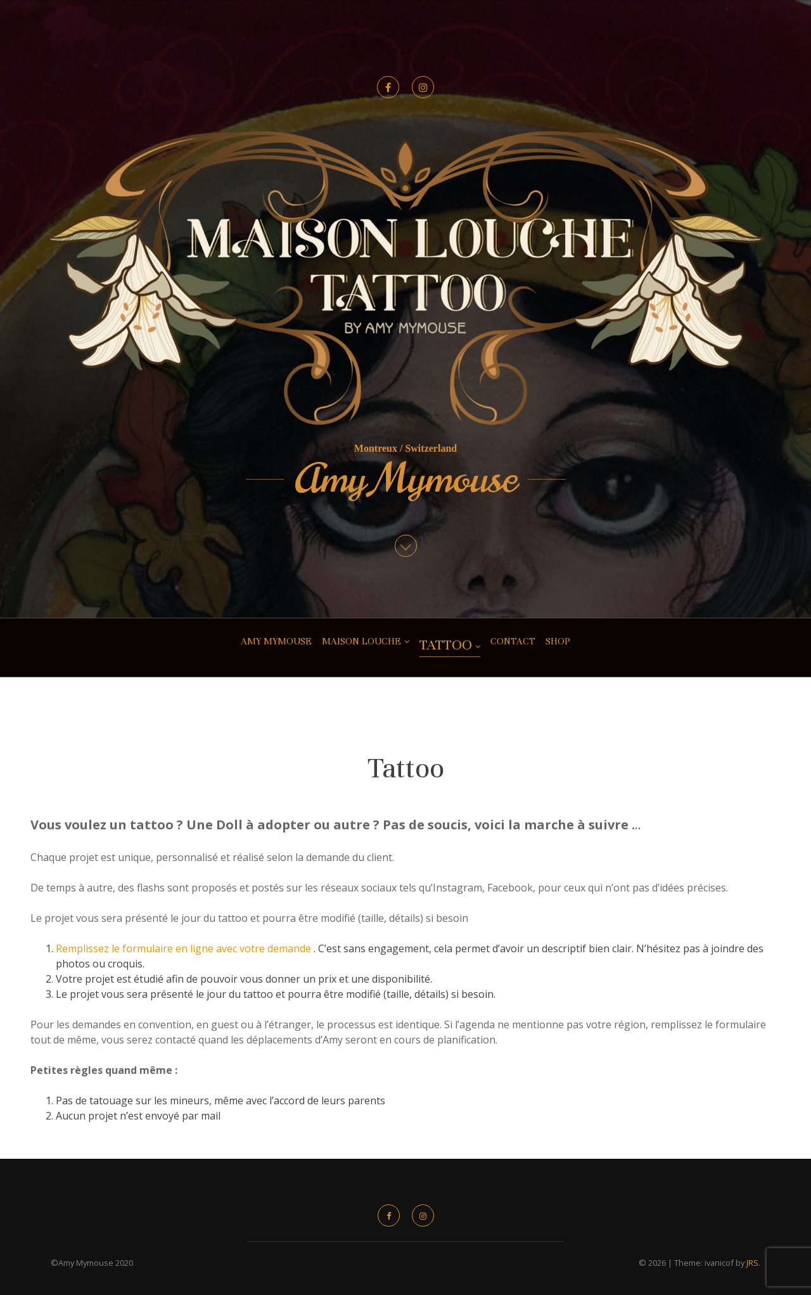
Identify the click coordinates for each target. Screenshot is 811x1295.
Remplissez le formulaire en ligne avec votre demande (185, 948)
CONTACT (512, 641)
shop (558, 641)
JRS (752, 1262)
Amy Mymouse (406, 478)
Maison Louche (361, 641)
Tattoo (445, 644)
